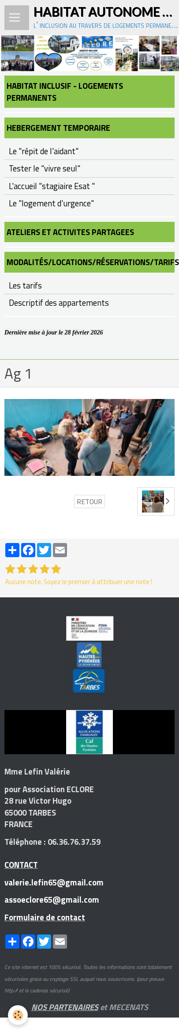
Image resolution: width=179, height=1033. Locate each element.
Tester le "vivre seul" (44, 168)
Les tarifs (25, 285)
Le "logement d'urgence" (51, 203)
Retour (89, 501)
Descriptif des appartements (59, 302)
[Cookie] (18, 1015)
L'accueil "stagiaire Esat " (52, 186)
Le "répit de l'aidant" (43, 151)
